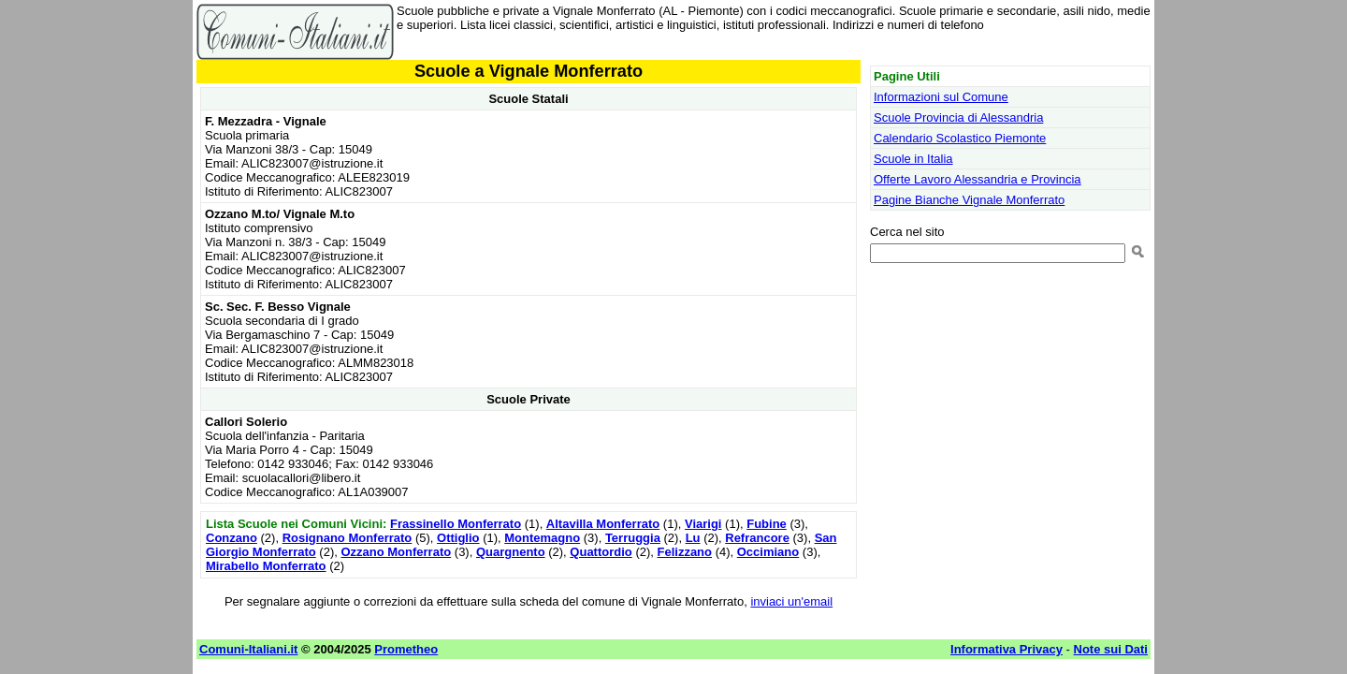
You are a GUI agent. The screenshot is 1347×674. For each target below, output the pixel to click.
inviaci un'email (791, 601)
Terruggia (632, 538)
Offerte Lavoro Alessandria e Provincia (977, 179)
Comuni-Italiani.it (248, 649)
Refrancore (757, 538)
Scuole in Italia (913, 159)
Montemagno (542, 538)
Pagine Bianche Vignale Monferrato (969, 200)
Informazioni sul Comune (941, 97)
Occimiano (768, 552)
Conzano (231, 538)
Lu (693, 538)
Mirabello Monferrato (266, 566)
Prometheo (406, 649)
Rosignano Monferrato (347, 538)
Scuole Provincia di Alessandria (958, 117)
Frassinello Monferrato (455, 524)
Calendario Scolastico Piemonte (960, 138)
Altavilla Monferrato (602, 524)
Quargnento (510, 552)
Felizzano (685, 552)
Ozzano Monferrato (395, 552)
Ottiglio (458, 538)
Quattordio (600, 552)
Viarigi (703, 524)
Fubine (766, 524)
